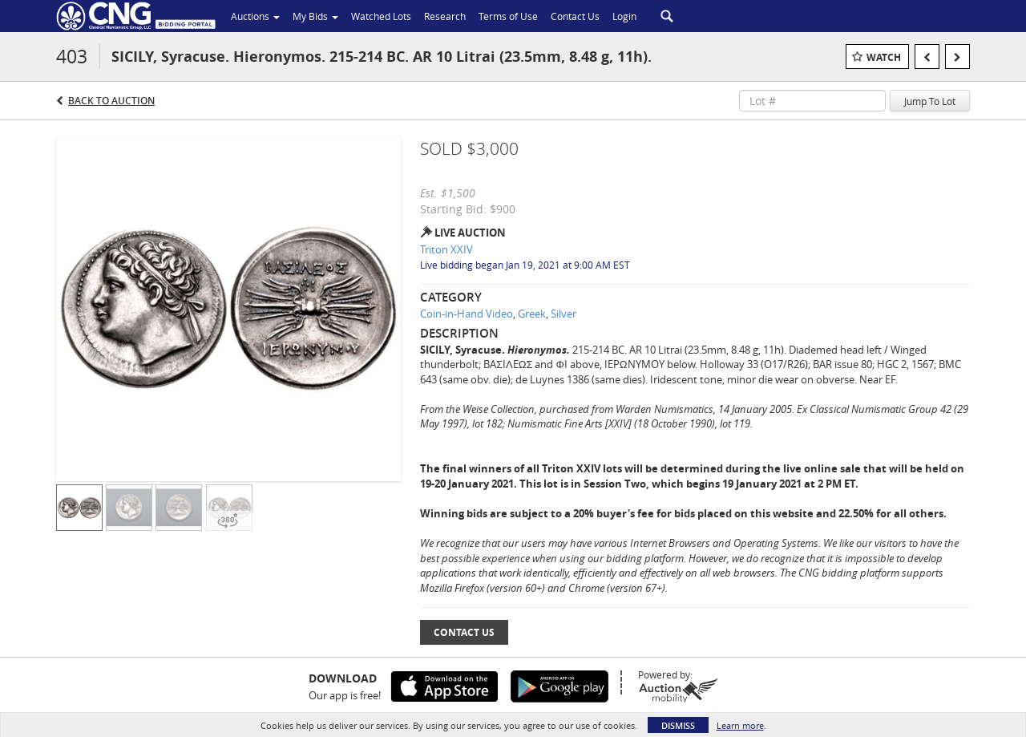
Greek (532, 313)
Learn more (740, 725)
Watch (883, 57)
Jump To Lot (929, 101)
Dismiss (678, 725)
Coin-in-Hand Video (466, 313)
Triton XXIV (446, 249)
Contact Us (464, 632)
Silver (563, 313)
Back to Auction (111, 100)
